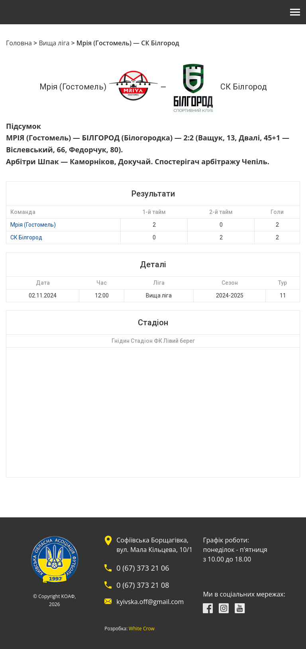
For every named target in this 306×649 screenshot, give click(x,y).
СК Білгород (26, 237)
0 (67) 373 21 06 (142, 567)
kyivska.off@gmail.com (150, 601)
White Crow (142, 628)
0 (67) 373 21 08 (142, 585)
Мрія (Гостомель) (33, 225)
